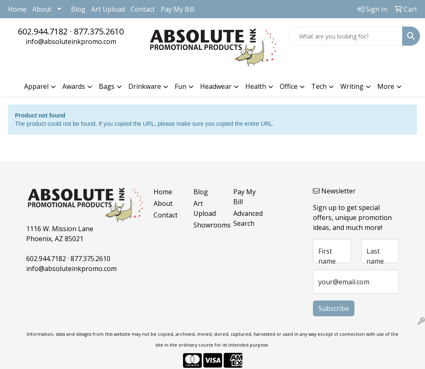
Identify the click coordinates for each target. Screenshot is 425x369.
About (41, 9)
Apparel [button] (36, 86)
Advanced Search (248, 218)
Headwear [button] (216, 86)
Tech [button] (319, 86)
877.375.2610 (99, 31)
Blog (78, 9)
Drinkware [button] (144, 86)
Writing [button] (352, 86)
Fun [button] (180, 86)
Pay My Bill (177, 9)
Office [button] (289, 86)
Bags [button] (107, 86)
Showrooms (208, 225)
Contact (143, 9)
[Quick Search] (345, 36)
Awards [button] (73, 86)
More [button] (385, 86)
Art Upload (108, 9)
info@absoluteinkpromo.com (71, 41)
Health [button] (255, 86)
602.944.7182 (43, 31)
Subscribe (333, 308)
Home (17, 9)
